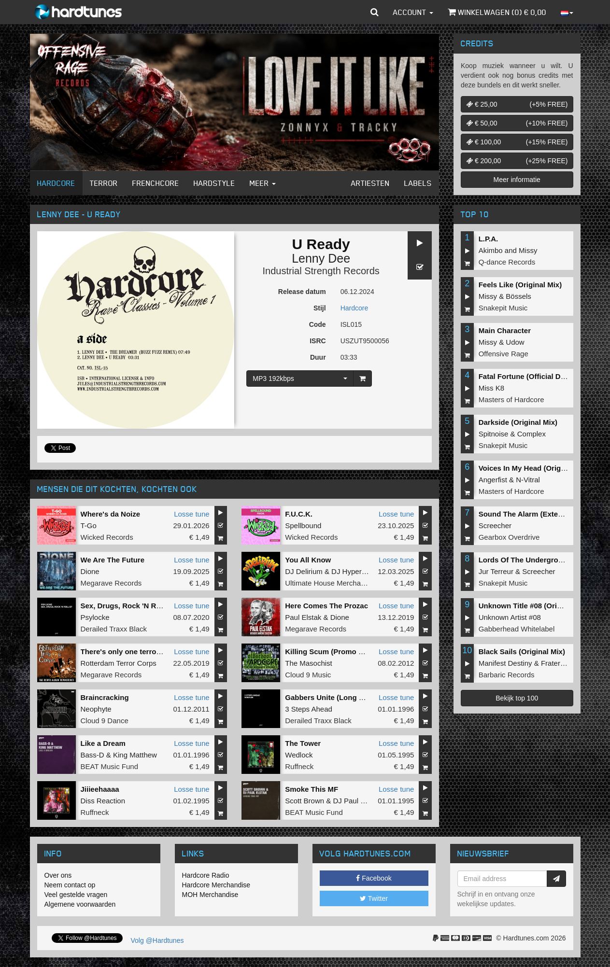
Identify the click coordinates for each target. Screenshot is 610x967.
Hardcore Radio (205, 875)
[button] (374, 12)
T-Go (89, 525)
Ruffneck (299, 766)
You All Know (308, 560)
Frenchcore (155, 183)
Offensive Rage (503, 354)
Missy (528, 250)
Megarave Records (111, 583)
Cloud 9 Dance (104, 720)
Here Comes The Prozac (326, 606)
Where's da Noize (111, 514)
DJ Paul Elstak (356, 801)
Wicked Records (107, 537)
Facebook (373, 878)
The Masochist (308, 663)
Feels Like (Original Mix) (520, 284)
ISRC (318, 341)
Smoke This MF (311, 789)
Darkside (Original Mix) (518, 422)
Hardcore (56, 183)
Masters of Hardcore (511, 399)
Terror (104, 183)
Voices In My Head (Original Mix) (534, 468)
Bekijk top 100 (517, 698)
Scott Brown (304, 801)
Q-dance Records (507, 262)
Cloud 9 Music (308, 675)
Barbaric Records (507, 675)
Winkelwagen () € (497, 12)
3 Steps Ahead (308, 709)
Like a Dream (103, 743)
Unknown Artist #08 (510, 617)
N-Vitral (528, 480)
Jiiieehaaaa (100, 789)
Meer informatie (517, 179)
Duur (318, 357)
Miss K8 (491, 388)
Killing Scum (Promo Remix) (334, 651)
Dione (90, 571)
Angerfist (493, 480)
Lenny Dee (321, 258)
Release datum (302, 291)
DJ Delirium (304, 571)
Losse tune (191, 514)
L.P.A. (488, 239)
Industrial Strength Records (320, 271)
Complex (531, 434)
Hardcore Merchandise (216, 885)
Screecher (495, 525)
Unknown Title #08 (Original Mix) (534, 606)
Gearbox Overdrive (509, 537)
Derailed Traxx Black (114, 629)
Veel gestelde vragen (76, 894)
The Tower (303, 743)
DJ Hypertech (353, 571)
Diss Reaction (103, 801)
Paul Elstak (303, 617)
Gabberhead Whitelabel (517, 629)
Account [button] (413, 12)
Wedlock (298, 755)
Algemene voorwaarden (80, 904)
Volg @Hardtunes (157, 940)
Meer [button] (263, 183)
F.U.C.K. (298, 514)
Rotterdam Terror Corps (118, 663)
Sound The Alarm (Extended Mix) (535, 514)
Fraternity (556, 663)
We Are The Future (113, 560)
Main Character (505, 330)
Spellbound (303, 525)
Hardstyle (214, 183)
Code (317, 324)
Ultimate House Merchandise (331, 583)
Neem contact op (70, 885)
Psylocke (95, 617)
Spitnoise (494, 434)
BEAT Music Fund (110, 766)
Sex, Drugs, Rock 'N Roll (123, 606)
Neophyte (96, 709)
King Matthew (135, 755)
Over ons (58, 875)
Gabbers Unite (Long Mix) (329, 697)
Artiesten (370, 183)
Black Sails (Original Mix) (522, 651)
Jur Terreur (496, 571)
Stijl (319, 308)
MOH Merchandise (210, 894)
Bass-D (92, 755)
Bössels (518, 296)
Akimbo (491, 250)
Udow (515, 342)
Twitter (374, 898)
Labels (418, 183)
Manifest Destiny (505, 663)
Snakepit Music (503, 308)
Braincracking (105, 697)
